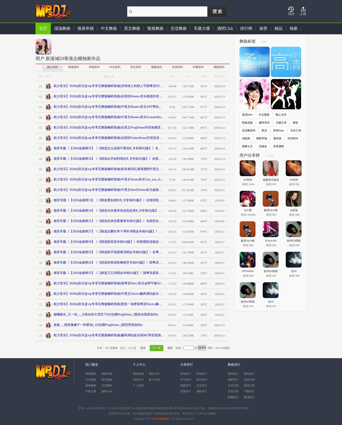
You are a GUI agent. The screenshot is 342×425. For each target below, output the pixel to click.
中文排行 (185, 379)
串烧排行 (201, 373)
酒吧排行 (201, 391)
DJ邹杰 (248, 179)
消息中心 (138, 379)
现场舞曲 (62, 28)
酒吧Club (225, 28)
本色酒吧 (278, 146)
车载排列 (198, 67)
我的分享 (154, 373)
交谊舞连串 (248, 130)
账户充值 (154, 379)
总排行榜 (249, 379)
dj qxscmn (270, 240)
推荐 (263, 28)
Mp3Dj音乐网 (95, 408)
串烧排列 (94, 67)
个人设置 (138, 385)
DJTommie (248, 271)
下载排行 (249, 391)
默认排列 (52, 67)
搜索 (217, 11)
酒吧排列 (218, 67)
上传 (303, 14)
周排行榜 (249, 385)
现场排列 (73, 67)
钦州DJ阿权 (294, 240)
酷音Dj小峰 (271, 210)
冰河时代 (292, 138)
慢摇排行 (185, 385)
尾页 (170, 348)
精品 (278, 28)
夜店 (264, 130)
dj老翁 (293, 210)
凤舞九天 (247, 146)
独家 (294, 28)
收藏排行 (233, 397)
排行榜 (246, 28)
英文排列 (135, 67)
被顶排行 (249, 397)
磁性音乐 (264, 122)
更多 (264, 41)
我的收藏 (138, 373)
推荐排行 (233, 373)
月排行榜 (233, 391)
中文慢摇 (264, 114)
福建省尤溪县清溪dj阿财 (271, 179)
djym (294, 271)
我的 (291, 14)
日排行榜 (233, 385)
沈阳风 (246, 138)
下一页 (156, 348)
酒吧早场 (261, 138)
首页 (43, 28)
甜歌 (295, 122)
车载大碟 (202, 28)
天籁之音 (281, 122)
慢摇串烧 (85, 28)
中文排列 (115, 67)
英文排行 (201, 379)
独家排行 (233, 379)
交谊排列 (177, 67)
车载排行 (185, 391)
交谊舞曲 (179, 28)
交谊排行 (201, 385)
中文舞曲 (109, 28)
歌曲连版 (247, 122)
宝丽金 (263, 146)
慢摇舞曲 (155, 28)
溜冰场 (277, 138)
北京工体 (295, 130)
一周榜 (269, 155)
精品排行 (249, 373)
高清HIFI (247, 114)
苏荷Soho (278, 130)
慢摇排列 (156, 67)
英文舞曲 (132, 28)
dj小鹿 (247, 210)
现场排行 (185, 373)
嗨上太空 (281, 114)
